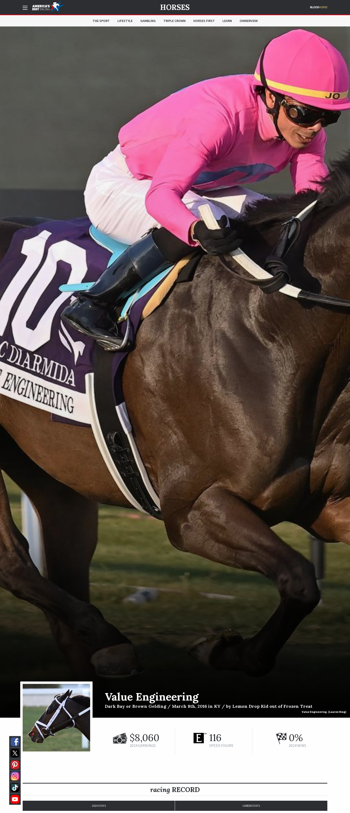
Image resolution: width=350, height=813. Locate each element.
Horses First (204, 21)
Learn (227, 21)
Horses (175, 7)
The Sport (101, 21)
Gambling (148, 21)
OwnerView (249, 21)
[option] (175, 372)
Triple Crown (174, 21)
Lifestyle (125, 21)
